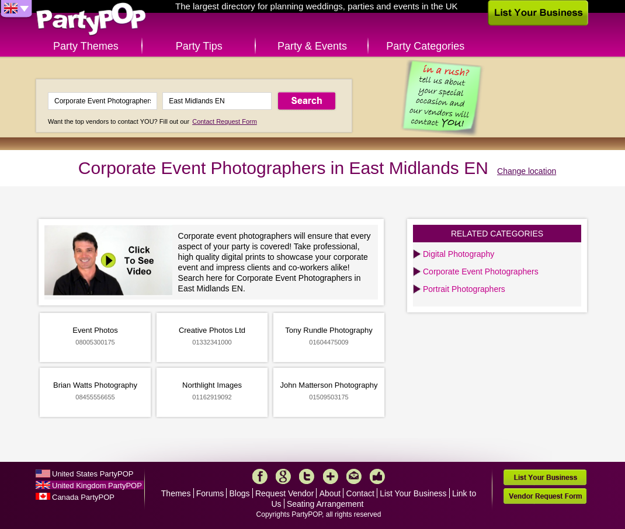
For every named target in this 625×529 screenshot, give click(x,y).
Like (377, 476)
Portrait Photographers (464, 289)
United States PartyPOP (92, 473)
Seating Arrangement (325, 504)
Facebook (260, 476)
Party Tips (199, 46)
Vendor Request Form (545, 496)
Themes (176, 493)
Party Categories (425, 46)
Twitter (306, 476)
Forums (210, 493)
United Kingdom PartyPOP (97, 485)
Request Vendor (284, 493)
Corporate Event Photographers (481, 271)
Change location (526, 171)
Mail (354, 476)
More (330, 476)
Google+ (283, 476)
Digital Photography (458, 254)
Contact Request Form (224, 121)
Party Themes (86, 46)
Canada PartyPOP (83, 497)
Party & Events (312, 46)
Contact (360, 493)
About (330, 493)
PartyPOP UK (91, 19)
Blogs (240, 493)
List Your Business (413, 493)
